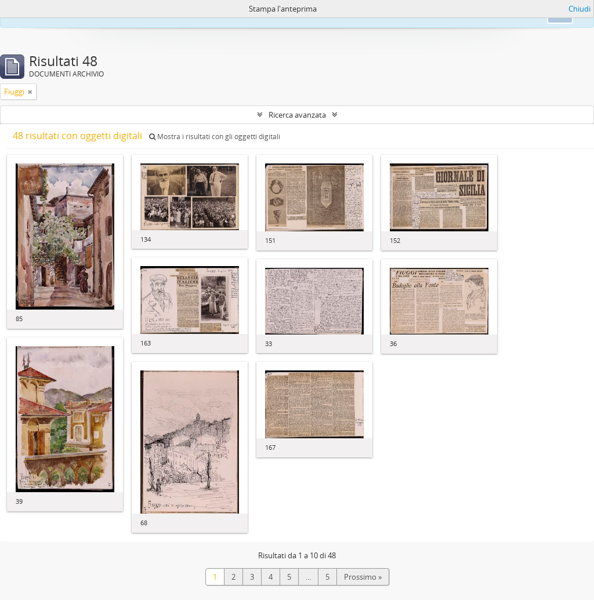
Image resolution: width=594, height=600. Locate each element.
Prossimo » (363, 577)
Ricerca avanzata (297, 115)
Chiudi (579, 8)
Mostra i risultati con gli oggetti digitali (214, 136)
